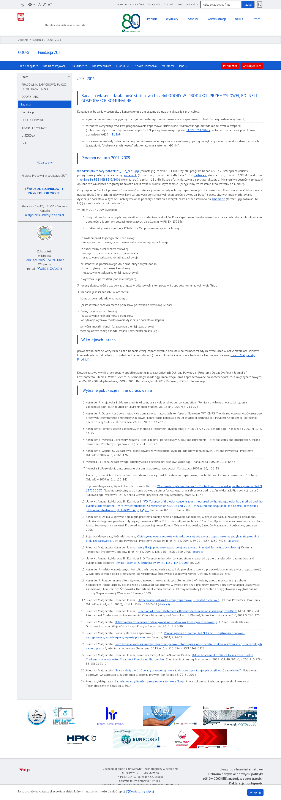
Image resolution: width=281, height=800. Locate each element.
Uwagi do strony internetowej (241, 769)
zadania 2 (200, 175)
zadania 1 (130, 175)
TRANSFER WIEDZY (34, 128)
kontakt (168, 4)
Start (46, 77)
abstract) (198, 552)
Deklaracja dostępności (246, 783)
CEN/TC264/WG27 (198, 130)
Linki (24, 143)
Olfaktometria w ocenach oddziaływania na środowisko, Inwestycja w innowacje (166, 622)
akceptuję (255, 792)
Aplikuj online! (252, 66)
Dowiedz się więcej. (142, 791)
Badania (38, 40)
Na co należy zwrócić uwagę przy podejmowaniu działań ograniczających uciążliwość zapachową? (178, 670)
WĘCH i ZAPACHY (51, 269)
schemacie (218, 199)
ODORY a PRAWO (33, 120)
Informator (230, 66)
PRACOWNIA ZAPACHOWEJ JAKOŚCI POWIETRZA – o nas (44, 87)
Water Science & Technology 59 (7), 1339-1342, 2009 (153, 563)
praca (180, 4)
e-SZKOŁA (28, 135)
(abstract (232, 541)
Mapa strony (44, 162)
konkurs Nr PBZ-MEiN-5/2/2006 (100, 179)
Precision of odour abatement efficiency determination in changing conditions (187, 611)
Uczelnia (23, 40)
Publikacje (28, 112)
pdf (146, 510)
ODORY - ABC (30, 97)
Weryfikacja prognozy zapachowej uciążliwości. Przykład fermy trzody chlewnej (189, 547)
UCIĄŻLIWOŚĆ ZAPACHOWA (46, 260)
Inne (183, 66)
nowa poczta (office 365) (130, 4)
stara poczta (154, 4)
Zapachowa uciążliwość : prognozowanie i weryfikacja (149, 681)
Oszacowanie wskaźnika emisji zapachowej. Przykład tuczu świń (178, 600)
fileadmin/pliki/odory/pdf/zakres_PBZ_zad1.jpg (108, 171)
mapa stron (192, 4)
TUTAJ (116, 134)
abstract (164, 604)
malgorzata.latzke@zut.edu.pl (44, 215)
